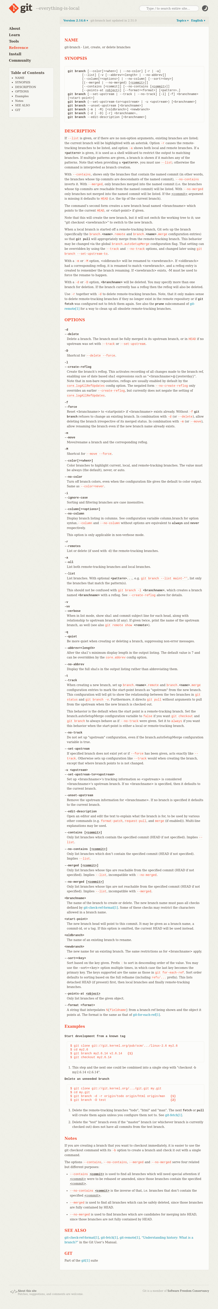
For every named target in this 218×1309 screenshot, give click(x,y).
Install (15, 54)
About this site (27, 1290)
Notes (19, 100)
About (14, 29)
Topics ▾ (182, 20)
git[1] (85, 1260)
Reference (18, 48)
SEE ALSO (22, 105)
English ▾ (198, 20)
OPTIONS (22, 91)
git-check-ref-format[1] (101, 907)
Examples (22, 96)
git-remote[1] (130, 1237)
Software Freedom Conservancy (188, 1290)
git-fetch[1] (173, 1115)
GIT (17, 110)
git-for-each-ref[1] (146, 1014)
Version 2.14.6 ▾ (75, 20)
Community (20, 60)
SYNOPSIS (22, 82)
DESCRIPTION (25, 87)
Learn (14, 35)
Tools (14, 41)
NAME (19, 78)
